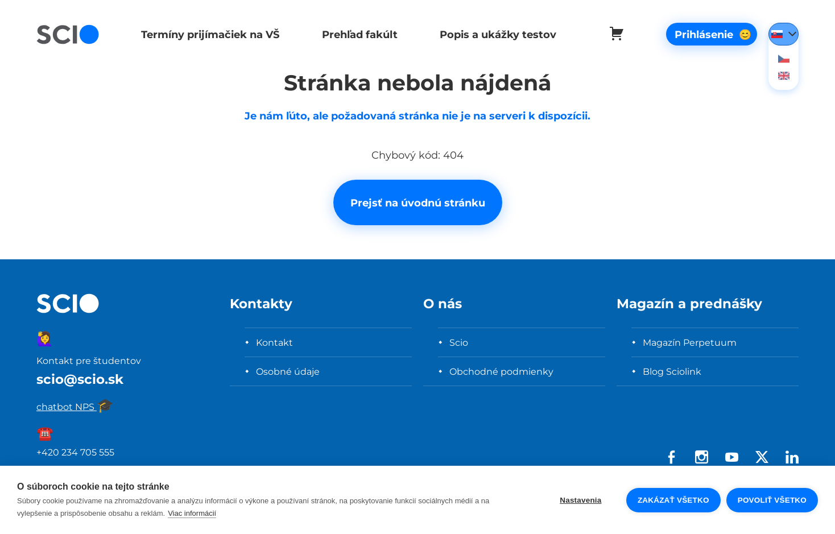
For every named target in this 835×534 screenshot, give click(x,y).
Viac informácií (192, 513)
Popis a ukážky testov (494, 34)
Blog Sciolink (672, 371)
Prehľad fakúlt (357, 34)
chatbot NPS (75, 406)
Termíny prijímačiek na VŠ (209, 34)
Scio (458, 342)
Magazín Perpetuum (690, 342)
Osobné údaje (288, 371)
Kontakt (274, 342)
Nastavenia (580, 500)
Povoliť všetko (772, 500)
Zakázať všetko (673, 500)
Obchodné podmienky (501, 371)
